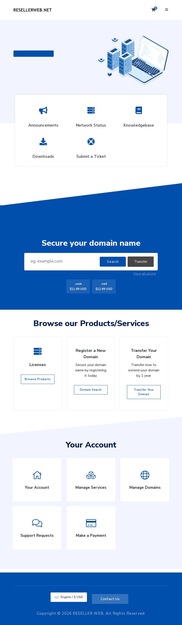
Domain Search (91, 390)
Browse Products (38, 379)
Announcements (43, 116)
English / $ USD (68, 597)
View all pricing (144, 274)
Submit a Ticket (91, 147)
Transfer (140, 261)
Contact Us (110, 598)
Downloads (43, 147)
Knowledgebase (139, 116)
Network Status (91, 116)
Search (113, 261)
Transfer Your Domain (144, 392)
